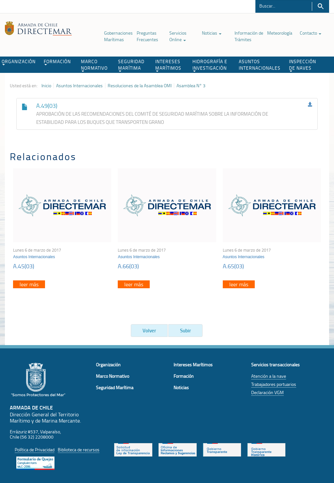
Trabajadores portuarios (273, 384)
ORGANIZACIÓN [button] (19, 61)
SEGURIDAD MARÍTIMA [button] (131, 65)
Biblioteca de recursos (78, 449)
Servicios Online (178, 36)
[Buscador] (283, 5)
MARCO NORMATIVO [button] (94, 65)
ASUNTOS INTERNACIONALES (260, 64)
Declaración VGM (267, 392)
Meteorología (279, 33)
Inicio (46, 85)
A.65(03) (233, 266)
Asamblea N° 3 (190, 85)
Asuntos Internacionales (79, 85)
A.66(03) (128, 266)
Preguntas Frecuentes (147, 36)
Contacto (310, 33)
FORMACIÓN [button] (57, 61)
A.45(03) (23, 266)
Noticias (211, 33)
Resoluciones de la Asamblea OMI (140, 85)
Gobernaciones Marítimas (118, 36)
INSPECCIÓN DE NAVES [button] (302, 65)
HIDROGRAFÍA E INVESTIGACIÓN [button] (209, 65)
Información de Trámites (249, 36)
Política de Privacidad (34, 449)
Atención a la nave (268, 376)
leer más (29, 284)
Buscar (320, 6)
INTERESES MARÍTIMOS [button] (168, 65)
